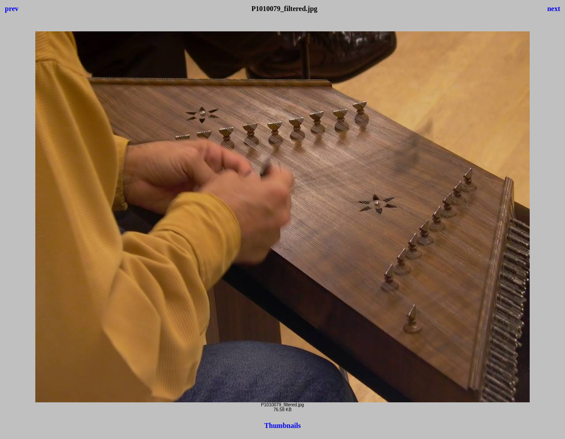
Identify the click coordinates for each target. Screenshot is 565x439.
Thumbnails (282, 425)
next (553, 8)
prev (12, 8)
